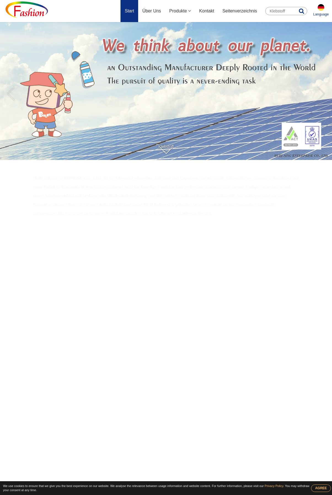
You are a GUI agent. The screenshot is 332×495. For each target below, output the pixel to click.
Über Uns (151, 11)
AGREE (321, 488)
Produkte (180, 11)
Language (321, 14)
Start (129, 11)
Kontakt (206, 11)
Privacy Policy (274, 486)
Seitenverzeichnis (240, 11)
